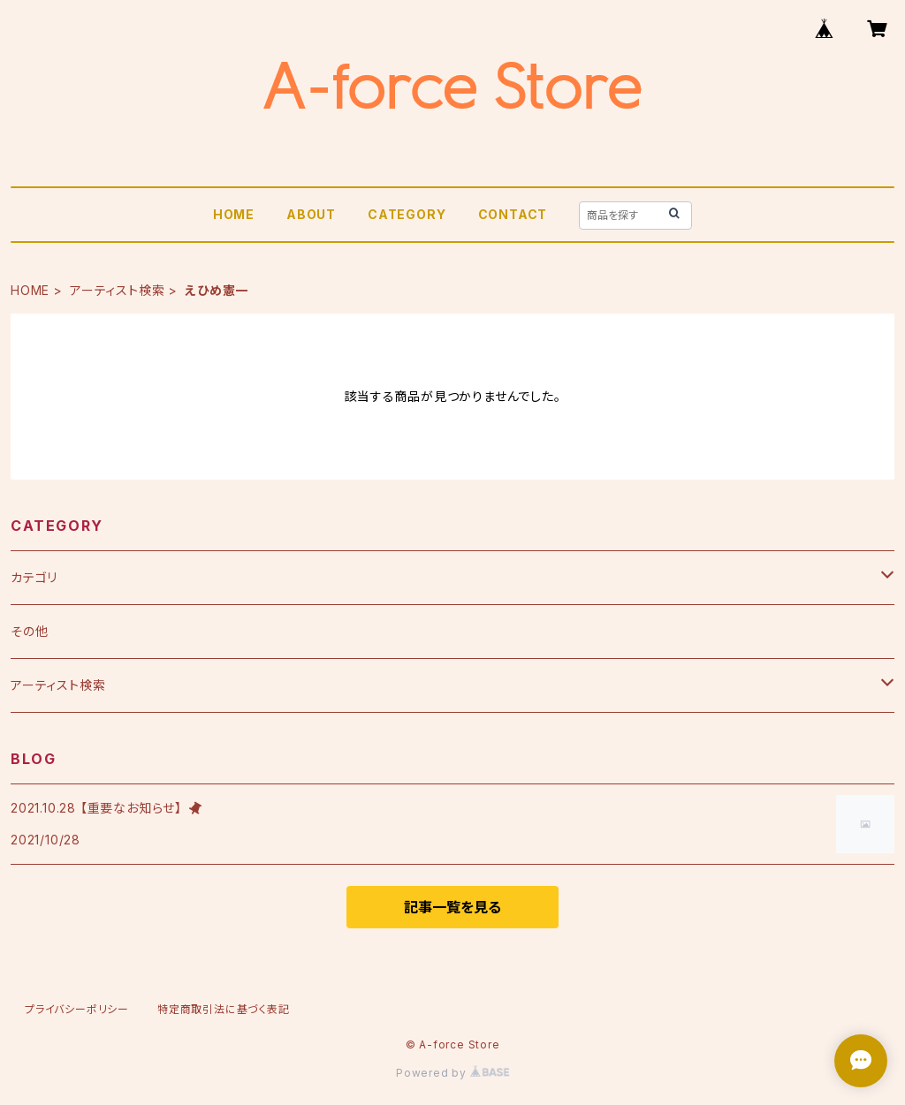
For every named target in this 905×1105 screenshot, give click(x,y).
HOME (234, 214)
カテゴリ (34, 577)
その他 (29, 631)
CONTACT (513, 214)
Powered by (452, 1072)
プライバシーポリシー (77, 1009)
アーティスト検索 (117, 290)
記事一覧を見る (452, 907)
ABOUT (311, 214)
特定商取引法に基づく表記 (223, 1009)
